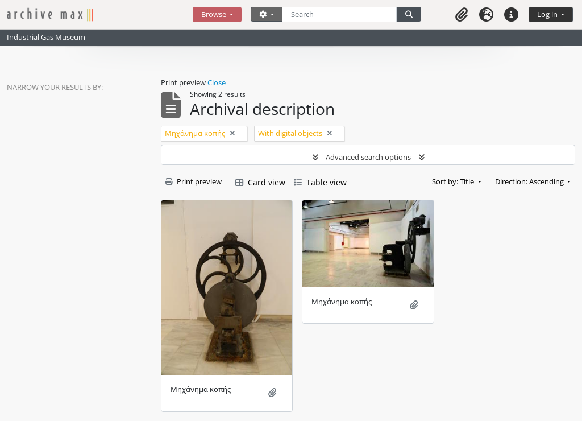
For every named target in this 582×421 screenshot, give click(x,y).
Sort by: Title (454, 181)
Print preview (193, 181)
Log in (548, 14)
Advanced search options (368, 157)
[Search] (339, 14)
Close (216, 82)
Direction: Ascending (530, 181)
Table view (320, 182)
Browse (214, 14)
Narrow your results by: (55, 87)
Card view (260, 182)
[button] (461, 14)
